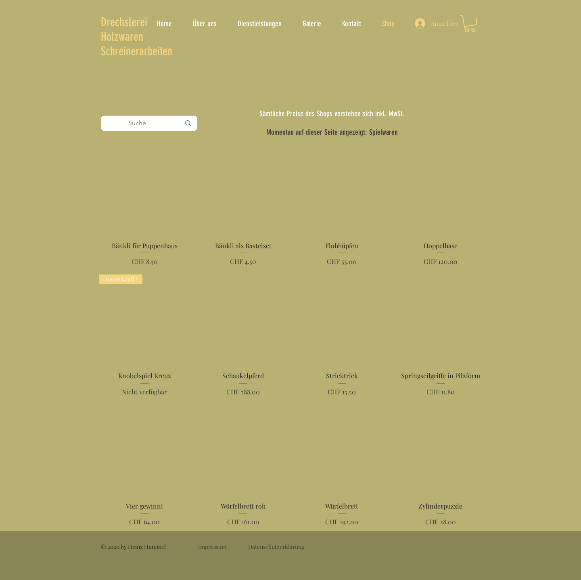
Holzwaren (122, 36)
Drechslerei (124, 22)
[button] (470, 23)
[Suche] (137, 123)
